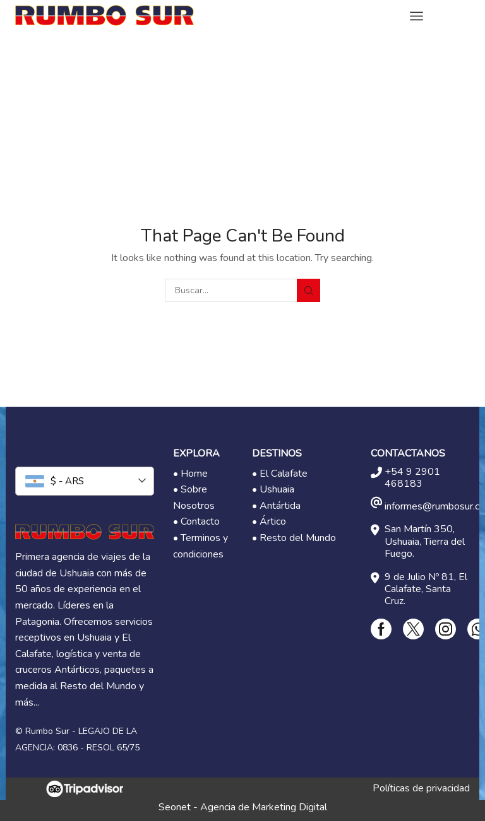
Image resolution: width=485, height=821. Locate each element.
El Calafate (284, 473)
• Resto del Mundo (294, 538)
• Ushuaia (273, 489)
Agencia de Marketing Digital (263, 807)
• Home (190, 473)
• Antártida (276, 506)
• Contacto (196, 521)
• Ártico (269, 521)
